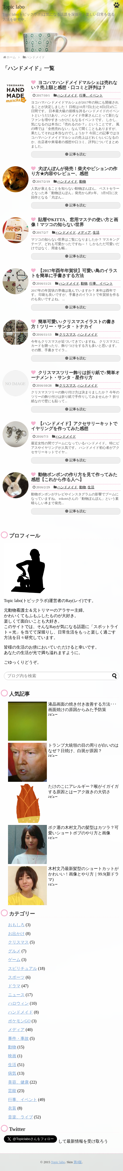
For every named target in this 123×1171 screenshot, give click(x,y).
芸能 (12, 1091)
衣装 (12, 1108)
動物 (82, 181)
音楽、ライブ (20, 1117)
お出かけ (16, 933)
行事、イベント (91, 95)
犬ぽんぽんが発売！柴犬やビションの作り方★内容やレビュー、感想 (74, 171)
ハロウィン (18, 1003)
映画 (12, 1056)
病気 (12, 1073)
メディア (84, 232)
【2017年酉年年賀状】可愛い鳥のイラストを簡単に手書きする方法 (74, 273)
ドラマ (14, 986)
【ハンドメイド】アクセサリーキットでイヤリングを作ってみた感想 (74, 426)
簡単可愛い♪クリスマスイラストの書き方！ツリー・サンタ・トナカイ (73, 324)
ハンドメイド (67, 95)
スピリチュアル (22, 968)
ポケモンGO (19, 1021)
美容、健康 (18, 1082)
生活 (96, 232)
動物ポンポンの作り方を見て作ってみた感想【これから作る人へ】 (74, 477)
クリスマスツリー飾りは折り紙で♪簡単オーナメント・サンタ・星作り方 (75, 375)
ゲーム (14, 959)
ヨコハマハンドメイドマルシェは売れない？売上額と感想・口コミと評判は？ (74, 85)
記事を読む (77, 154)
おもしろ (16, 925)
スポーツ (16, 977)
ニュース (16, 995)
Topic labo (14, 7)
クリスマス (67, 334)
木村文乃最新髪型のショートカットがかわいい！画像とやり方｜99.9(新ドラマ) (83, 874)
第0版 (78, 1162)
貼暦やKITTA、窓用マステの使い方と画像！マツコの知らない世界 (74, 222)
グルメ (14, 951)
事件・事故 (18, 1038)
